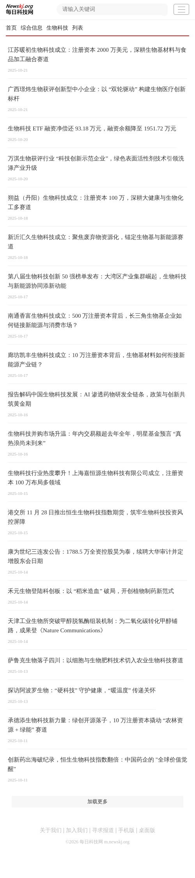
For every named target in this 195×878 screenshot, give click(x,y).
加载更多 (97, 801)
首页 (11, 28)
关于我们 (51, 830)
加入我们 (77, 830)
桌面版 (147, 830)
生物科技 (57, 28)
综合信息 (32, 28)
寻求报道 (103, 830)
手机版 (126, 830)
